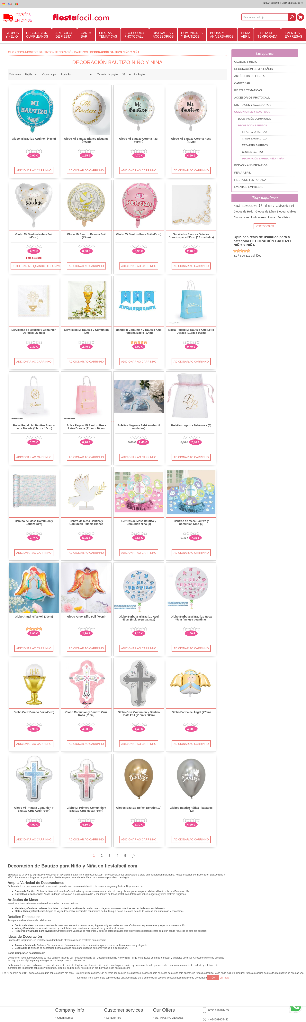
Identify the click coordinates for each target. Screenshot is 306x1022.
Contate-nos (113, 1017)
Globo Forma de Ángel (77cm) (191, 712)
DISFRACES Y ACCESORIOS (163, 34)
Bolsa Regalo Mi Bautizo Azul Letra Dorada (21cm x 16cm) (191, 331)
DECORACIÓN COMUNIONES (254, 119)
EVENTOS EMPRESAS (293, 34)
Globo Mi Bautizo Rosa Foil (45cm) (138, 234)
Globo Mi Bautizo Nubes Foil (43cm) (33, 236)
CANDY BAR (86, 34)
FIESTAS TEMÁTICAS (108, 34)
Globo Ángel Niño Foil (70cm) (86, 616)
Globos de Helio (243, 211)
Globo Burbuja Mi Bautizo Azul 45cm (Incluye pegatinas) (139, 618)
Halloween (258, 217)
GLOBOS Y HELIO (12, 34)
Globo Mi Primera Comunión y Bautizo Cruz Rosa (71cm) (86, 809)
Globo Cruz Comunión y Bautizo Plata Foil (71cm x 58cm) (139, 714)
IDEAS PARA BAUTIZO (254, 132)
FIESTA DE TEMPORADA (267, 34)
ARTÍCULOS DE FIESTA (64, 34)
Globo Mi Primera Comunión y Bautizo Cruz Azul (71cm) (34, 809)
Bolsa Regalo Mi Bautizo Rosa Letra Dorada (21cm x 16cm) (86, 427)
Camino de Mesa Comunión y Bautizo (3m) (34, 522)
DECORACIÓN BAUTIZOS (71, 52)
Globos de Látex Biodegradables (276, 211)
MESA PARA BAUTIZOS (255, 145)
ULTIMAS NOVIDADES (169, 1017)
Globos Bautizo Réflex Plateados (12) (191, 809)
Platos (271, 217)
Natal (236, 205)
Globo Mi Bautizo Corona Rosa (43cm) (191, 140)
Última (140, 855)
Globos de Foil (285, 205)
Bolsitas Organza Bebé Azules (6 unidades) (138, 427)
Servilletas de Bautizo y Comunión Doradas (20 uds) (33, 331)
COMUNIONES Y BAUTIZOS (192, 34)
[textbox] (264, 17)
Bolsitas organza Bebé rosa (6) (191, 425)
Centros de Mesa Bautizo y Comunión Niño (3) (191, 522)
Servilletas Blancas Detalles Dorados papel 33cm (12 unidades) (191, 236)
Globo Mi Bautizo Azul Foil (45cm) (34, 138)
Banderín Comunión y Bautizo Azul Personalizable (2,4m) (139, 331)
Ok (213, 977)
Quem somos (65, 1017)
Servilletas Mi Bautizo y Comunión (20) (86, 331)
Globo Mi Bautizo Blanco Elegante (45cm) (86, 140)
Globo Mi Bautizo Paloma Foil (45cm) (86, 236)
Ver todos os (265, 226)
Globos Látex (241, 217)
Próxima (133, 855)
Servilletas (283, 217)
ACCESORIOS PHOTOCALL (134, 34)
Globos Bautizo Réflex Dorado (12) (138, 807)
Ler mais (224, 977)
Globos (266, 205)
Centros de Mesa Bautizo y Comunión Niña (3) (138, 522)
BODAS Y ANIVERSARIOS (222, 34)
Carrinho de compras (300, 17)
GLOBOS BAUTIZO (252, 152)
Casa (11, 52)
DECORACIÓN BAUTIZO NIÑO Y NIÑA (263, 158)
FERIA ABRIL (245, 34)
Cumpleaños (249, 205)
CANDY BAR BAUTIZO (254, 138)
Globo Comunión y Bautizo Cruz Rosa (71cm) (86, 714)
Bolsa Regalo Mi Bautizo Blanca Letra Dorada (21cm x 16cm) (34, 427)
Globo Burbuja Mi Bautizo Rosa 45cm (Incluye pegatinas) (191, 618)
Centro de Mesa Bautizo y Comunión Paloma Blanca (86, 522)
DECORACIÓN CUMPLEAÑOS (37, 34)
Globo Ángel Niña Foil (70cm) (34, 616)
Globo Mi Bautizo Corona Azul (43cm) (138, 140)
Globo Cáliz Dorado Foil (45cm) (34, 712)
